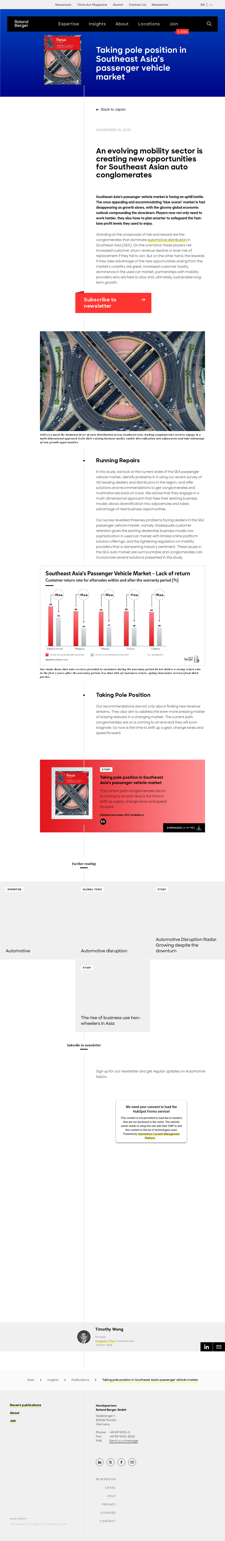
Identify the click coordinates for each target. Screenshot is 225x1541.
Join (13, 1421)
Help (111, 1496)
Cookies (108, 1513)
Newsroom (106, 1479)
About (15, 1413)
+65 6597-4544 (103, 1345)
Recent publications (25, 1405)
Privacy (109, 1504)
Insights (53, 1380)
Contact (108, 1521)
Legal (110, 1487)
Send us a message (123, 1441)
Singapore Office (105, 1341)
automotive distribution (167, 240)
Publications (80, 1380)
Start (30, 1380)
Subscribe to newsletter (114, 302)
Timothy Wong (109, 1329)
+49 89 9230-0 (119, 1432)
